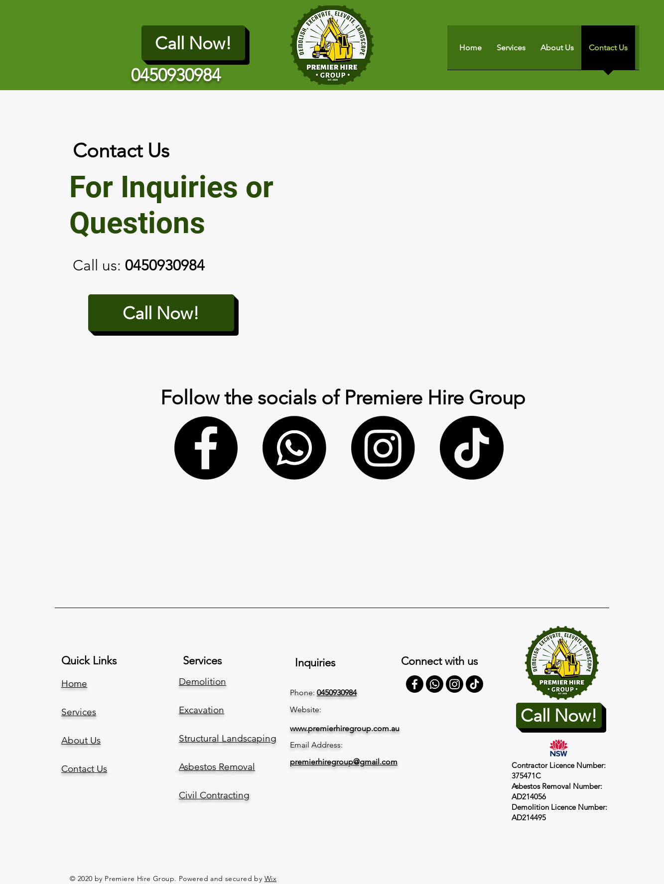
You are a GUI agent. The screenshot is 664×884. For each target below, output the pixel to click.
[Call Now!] (193, 42)
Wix (270, 878)
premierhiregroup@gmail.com (344, 761)
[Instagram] (383, 448)
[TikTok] (472, 448)
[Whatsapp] (294, 448)
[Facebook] (206, 448)
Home (74, 683)
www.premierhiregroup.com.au (344, 728)
